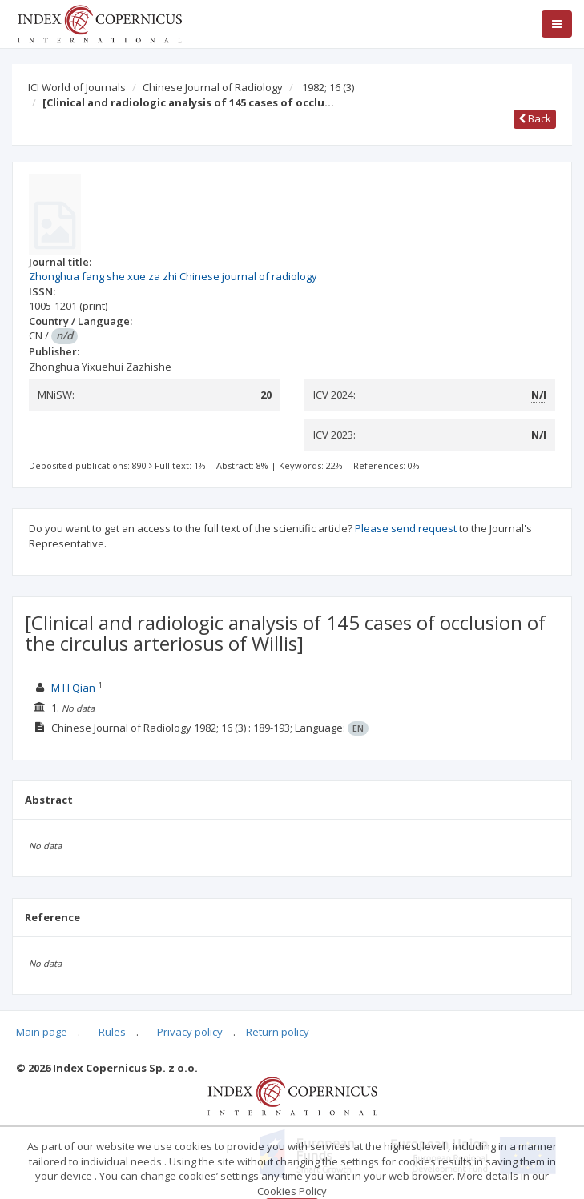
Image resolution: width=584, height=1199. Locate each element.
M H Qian (73, 687)
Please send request (406, 528)
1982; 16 (328, 87)
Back (534, 118)
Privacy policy (190, 1032)
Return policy (277, 1032)
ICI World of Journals (77, 87)
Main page (41, 1032)
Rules (112, 1032)
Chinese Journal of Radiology (213, 87)
